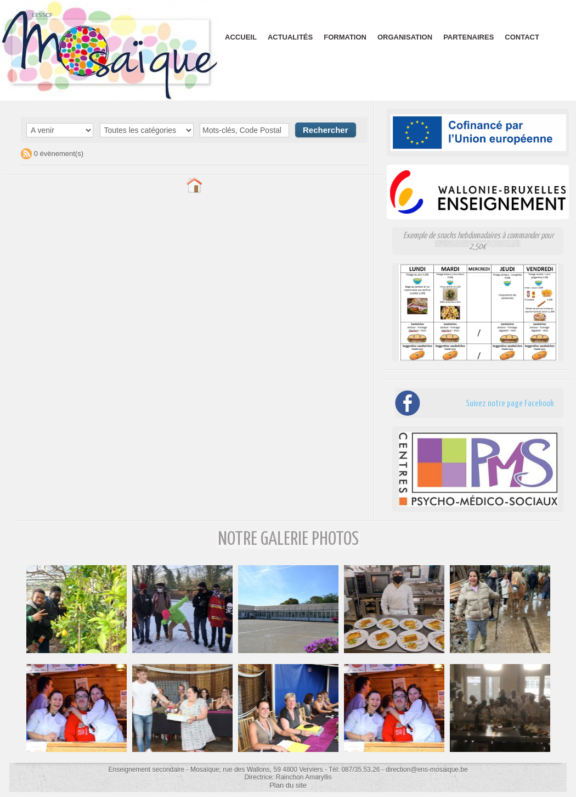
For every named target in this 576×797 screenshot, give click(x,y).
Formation (345, 37)
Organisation (404, 37)
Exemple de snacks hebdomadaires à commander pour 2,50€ (478, 241)
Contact (522, 37)
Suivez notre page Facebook (493, 403)
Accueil (241, 37)
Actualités (290, 37)
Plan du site (288, 785)
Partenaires (468, 37)
